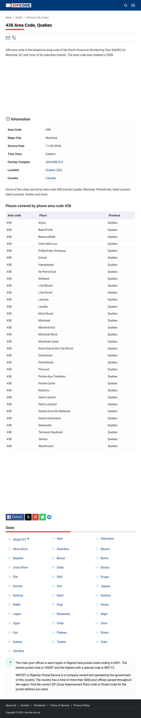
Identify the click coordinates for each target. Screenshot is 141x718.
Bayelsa (18, 558)
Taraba (61, 642)
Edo (15, 577)
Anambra (63, 549)
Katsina (106, 595)
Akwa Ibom (20, 549)
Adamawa (107, 538)
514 (60, 162)
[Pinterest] (35, 517)
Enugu (105, 577)
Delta (60, 567)
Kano (60, 595)
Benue (61, 558)
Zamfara (18, 651)
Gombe (18, 586)
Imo (59, 586)
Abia (60, 538)
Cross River (20, 567)
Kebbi (16, 604)
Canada (51, 178)
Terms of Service (59, 705)
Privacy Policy (81, 705)
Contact (24, 705)
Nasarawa (63, 614)
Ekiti (59, 577)
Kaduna (18, 595)
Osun (104, 623)
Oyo (15, 632)
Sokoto (17, 642)
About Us (11, 705)
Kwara (105, 604)
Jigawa (105, 586)
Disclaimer (40, 705)
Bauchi (105, 549)
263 (48, 162)
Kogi (60, 604)
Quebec (51, 170)
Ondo (60, 623)
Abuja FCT (19, 539)
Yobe (104, 642)
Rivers (105, 632)
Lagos (17, 614)
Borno (104, 558)
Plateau (62, 632)
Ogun (16, 623)
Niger (104, 614)
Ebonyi (105, 567)
